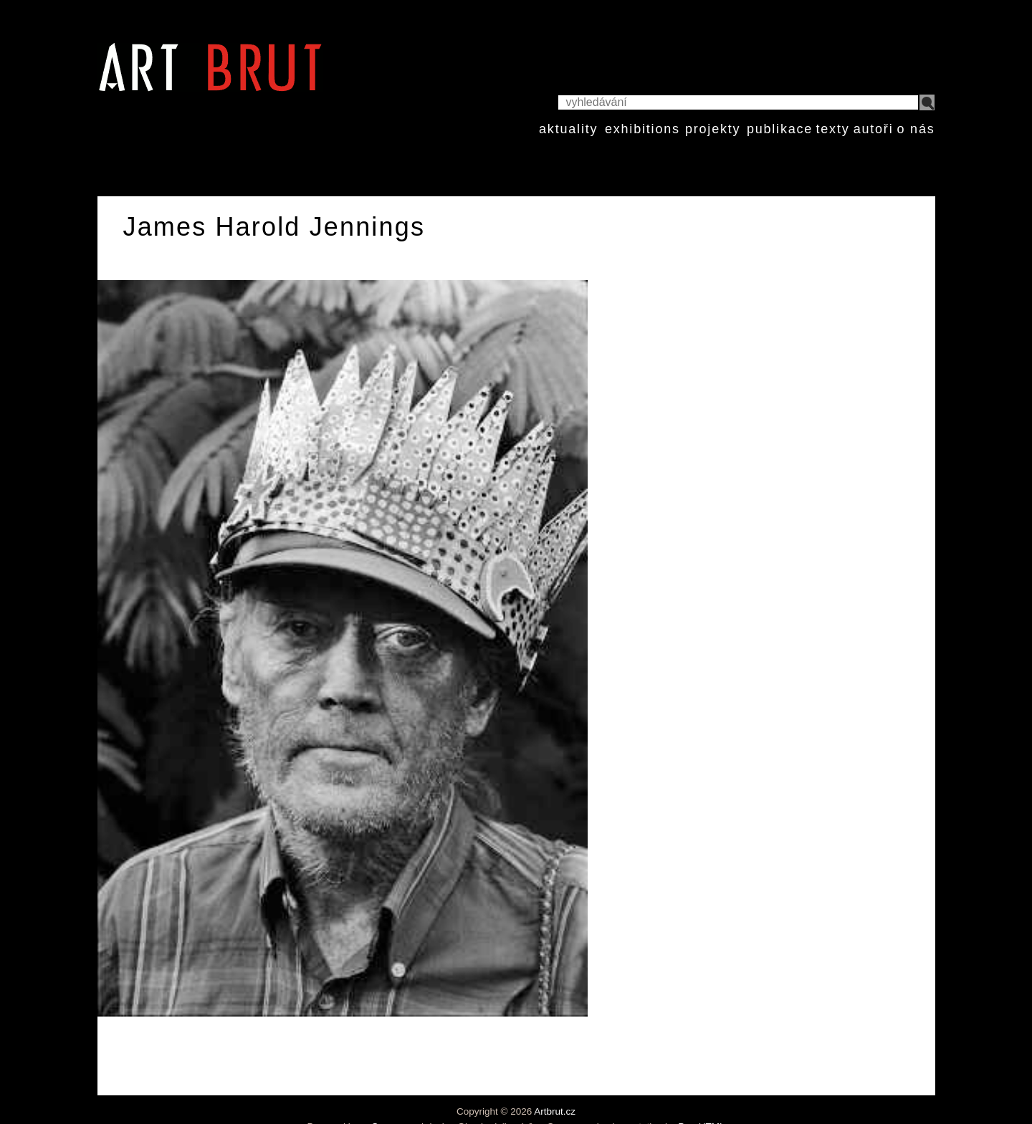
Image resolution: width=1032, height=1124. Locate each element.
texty (832, 129)
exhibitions (642, 129)
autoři (874, 129)
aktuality (568, 129)
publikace (780, 129)
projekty (712, 129)
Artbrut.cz (554, 1111)
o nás (916, 129)
